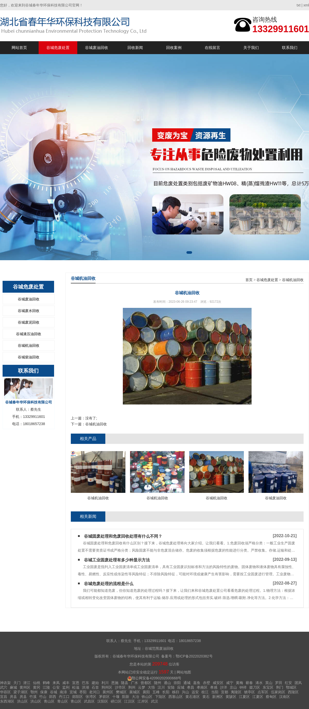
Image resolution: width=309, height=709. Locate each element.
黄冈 (36, 687)
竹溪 (33, 697)
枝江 (205, 692)
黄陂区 (231, 697)
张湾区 (90, 697)
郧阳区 (77, 697)
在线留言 (212, 47)
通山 (167, 683)
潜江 (26, 683)
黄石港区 (192, 697)
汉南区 (284, 697)
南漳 (63, 692)
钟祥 (243, 687)
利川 (105, 683)
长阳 (165, 692)
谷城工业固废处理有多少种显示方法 (117, 560)
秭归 (175, 692)
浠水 (259, 683)
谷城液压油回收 (28, 334)
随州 (157, 683)
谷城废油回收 (96, 47)
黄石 (206, 697)
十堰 (115, 697)
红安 (288, 683)
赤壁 (206, 683)
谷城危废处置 (58, 47)
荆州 (131, 687)
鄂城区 (291, 687)
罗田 (278, 683)
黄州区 (25, 687)
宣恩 (75, 683)
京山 (233, 687)
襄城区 (134, 692)
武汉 (154, 701)
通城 (187, 683)
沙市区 (120, 687)
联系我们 (289, 47)
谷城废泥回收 (28, 322)
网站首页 (19, 47)
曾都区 (146, 683)
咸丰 (66, 683)
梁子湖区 (20, 692)
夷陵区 (236, 692)
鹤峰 (46, 683)
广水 (134, 683)
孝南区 (202, 687)
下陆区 (160, 697)
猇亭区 (249, 692)
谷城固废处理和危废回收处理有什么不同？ (123, 536)
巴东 (85, 683)
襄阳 (146, 692)
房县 (13, 697)
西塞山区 (175, 697)
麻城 (13, 687)
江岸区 (143, 701)
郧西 (52, 697)
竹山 (42, 697)
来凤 (56, 683)
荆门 (279, 687)
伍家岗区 (278, 692)
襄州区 (107, 692)
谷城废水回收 (28, 311)
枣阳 (83, 692)
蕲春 (249, 683)
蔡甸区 (271, 697)
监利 (66, 687)
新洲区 (217, 697)
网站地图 (184, 672)
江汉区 (129, 701)
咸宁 (229, 683)
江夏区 (244, 697)
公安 (56, 687)
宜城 (73, 692)
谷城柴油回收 (28, 357)
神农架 (5, 683)
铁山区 (147, 697)
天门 (17, 683)
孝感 (213, 687)
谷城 (53, 692)
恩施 (114, 683)
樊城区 (121, 692)
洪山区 (22, 701)
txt (299, 5)
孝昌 (190, 687)
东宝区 (268, 687)
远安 (195, 692)
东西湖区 (7, 701)
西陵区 (293, 692)
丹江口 (64, 697)
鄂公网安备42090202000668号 (156, 678)
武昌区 (89, 701)
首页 (249, 280)
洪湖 (85, 687)
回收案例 (174, 47)
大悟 (151, 687)
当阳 (214, 692)
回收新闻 (135, 47)
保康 (43, 692)
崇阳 (177, 683)
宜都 (224, 692)
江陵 (46, 687)
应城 (180, 687)
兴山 (185, 692)
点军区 (263, 692)
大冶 (135, 697)
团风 (298, 683)
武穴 (3, 687)
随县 (124, 683)
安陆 (171, 687)
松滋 (75, 687)
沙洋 (223, 687)
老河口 (94, 692)
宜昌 (3, 697)
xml (306, 5)
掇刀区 (254, 687)
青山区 (49, 701)
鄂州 (34, 692)
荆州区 (106, 687)
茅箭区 (104, 697)
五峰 (156, 692)
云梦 (141, 687)
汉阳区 (102, 701)
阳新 (125, 697)
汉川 (161, 687)
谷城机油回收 (28, 345)
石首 (95, 687)
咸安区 (218, 683)
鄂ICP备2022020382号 (194, 656)
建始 (95, 683)
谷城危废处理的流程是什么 (108, 583)
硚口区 (116, 701)
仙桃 (36, 683)
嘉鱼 (196, 683)
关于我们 (251, 47)
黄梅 (239, 683)
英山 (268, 683)
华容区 (5, 692)
